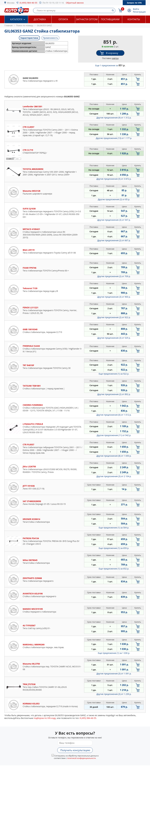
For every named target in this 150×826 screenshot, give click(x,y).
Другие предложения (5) (113, 178)
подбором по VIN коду (45, 718)
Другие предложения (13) (114, 138)
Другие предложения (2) (114, 199)
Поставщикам (110, 19)
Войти (136, 9)
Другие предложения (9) (113, 117)
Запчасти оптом (87, 19)
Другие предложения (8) (113, 455)
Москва (11, 2)
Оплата (63, 19)
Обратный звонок (75, 2)
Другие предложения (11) (114, 435)
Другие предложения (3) (114, 219)
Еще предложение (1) (114, 373)
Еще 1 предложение (110, 65)
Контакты (134, 19)
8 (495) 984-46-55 (28, 2)
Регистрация (139, 11)
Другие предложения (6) (113, 414)
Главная (8, 25)
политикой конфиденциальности (81, 758)
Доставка (40, 19)
